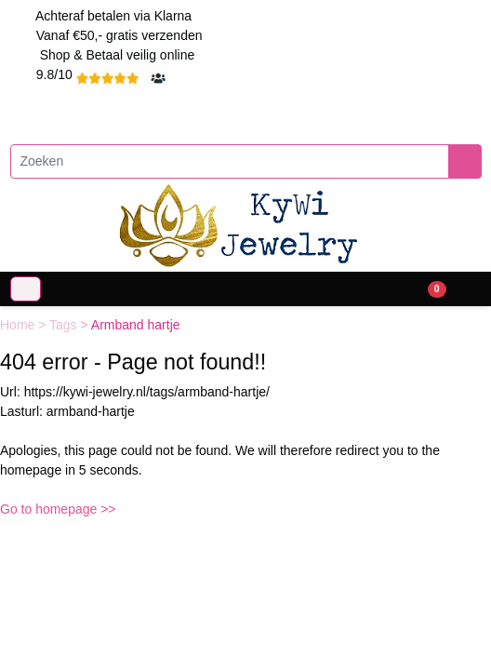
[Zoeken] (229, 161)
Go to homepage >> (58, 509)
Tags (64, 324)
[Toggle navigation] (25, 289)
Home (19, 324)
